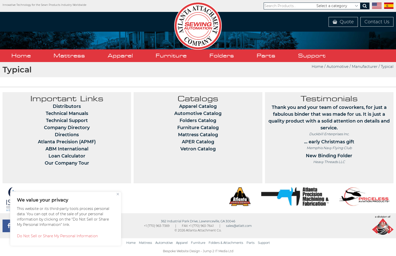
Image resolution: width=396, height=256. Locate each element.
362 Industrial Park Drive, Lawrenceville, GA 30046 (198, 221)
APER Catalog (198, 142)
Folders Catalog (198, 120)
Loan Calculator (66, 156)
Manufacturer (365, 66)
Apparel (120, 55)
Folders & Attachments (226, 243)
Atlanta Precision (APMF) (67, 142)
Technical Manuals (67, 113)
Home (21, 55)
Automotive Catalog (197, 113)
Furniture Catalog (198, 127)
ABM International (66, 149)
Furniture (171, 55)
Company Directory (67, 127)
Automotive (338, 66)
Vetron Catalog (198, 149)
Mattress (69, 55)
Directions (67, 134)
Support (312, 55)
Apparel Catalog (198, 106)
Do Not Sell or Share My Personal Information (57, 236)
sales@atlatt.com (239, 226)
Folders (221, 55)
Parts (266, 55)
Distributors (67, 106)
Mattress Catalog (198, 134)
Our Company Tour (67, 163)
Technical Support (67, 120)
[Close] (118, 194)
